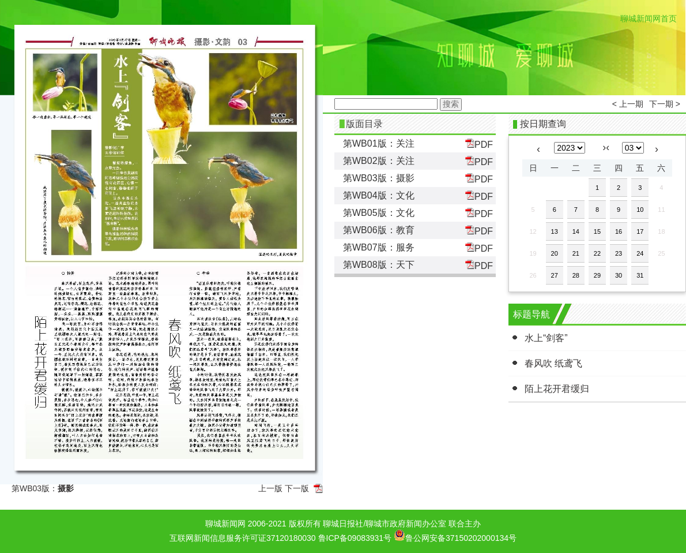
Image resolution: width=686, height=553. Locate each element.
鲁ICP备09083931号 (355, 538)
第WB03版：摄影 (378, 178)
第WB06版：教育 (378, 230)
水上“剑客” (546, 338)
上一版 (270, 488)
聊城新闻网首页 (648, 18)
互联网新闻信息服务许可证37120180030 (242, 538)
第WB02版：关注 (378, 161)
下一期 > (664, 104)
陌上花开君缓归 (557, 389)
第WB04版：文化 (378, 195)
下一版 (297, 488)
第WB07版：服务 (378, 247)
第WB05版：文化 (378, 213)
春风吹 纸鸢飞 (553, 363)
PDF (479, 144)
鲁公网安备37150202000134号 (455, 535)
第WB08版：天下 (378, 265)
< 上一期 (627, 104)
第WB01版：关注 (378, 143)
